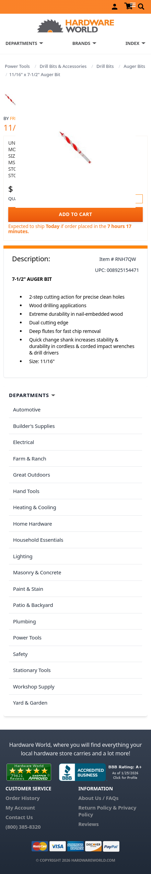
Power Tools (17, 66)
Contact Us (19, 817)
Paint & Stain (28, 588)
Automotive (26, 409)
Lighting (23, 556)
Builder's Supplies (34, 425)
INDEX (132, 43)
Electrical (23, 442)
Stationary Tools (32, 670)
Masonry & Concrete (37, 572)
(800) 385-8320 (22, 826)
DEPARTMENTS (21, 43)
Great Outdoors (31, 474)
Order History (22, 797)
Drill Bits (105, 66)
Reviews (88, 824)
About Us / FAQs (98, 797)
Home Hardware (32, 523)
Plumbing (24, 621)
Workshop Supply (34, 686)
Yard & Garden (30, 702)
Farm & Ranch (29, 458)
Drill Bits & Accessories (63, 66)
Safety (20, 653)
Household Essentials (38, 539)
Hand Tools (26, 491)
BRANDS (81, 43)
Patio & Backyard (33, 604)
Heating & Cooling (34, 507)
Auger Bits (134, 66)
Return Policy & (97, 807)
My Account (20, 807)
